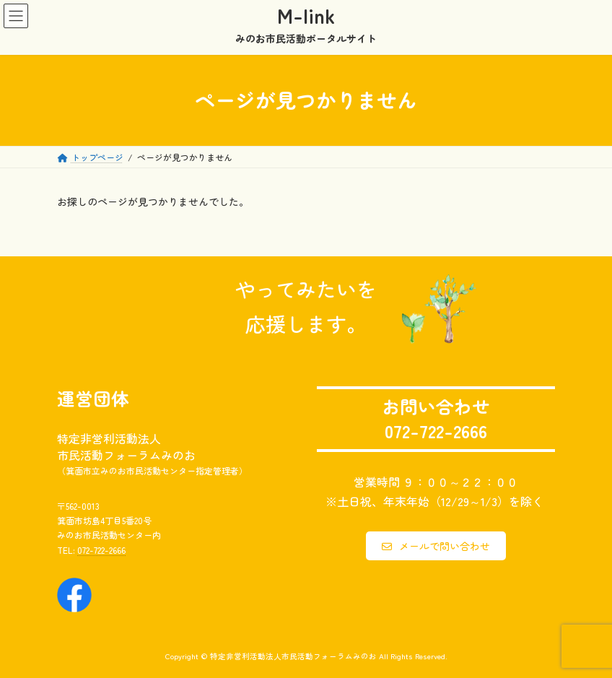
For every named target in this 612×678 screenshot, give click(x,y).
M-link (306, 15)
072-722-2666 (101, 549)
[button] (436, 545)
